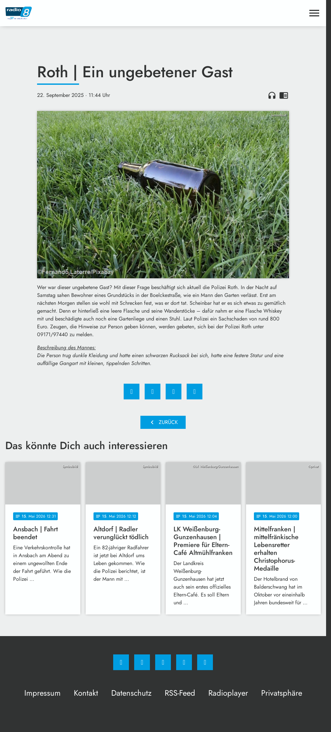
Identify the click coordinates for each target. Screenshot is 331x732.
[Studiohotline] (184, 662)
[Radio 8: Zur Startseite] (84, 13)
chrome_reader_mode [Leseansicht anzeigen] (283, 95)
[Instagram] (142, 662)
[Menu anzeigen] (314, 13)
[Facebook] (121, 662)
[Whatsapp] (163, 662)
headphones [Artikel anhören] (272, 95)
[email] (205, 662)
